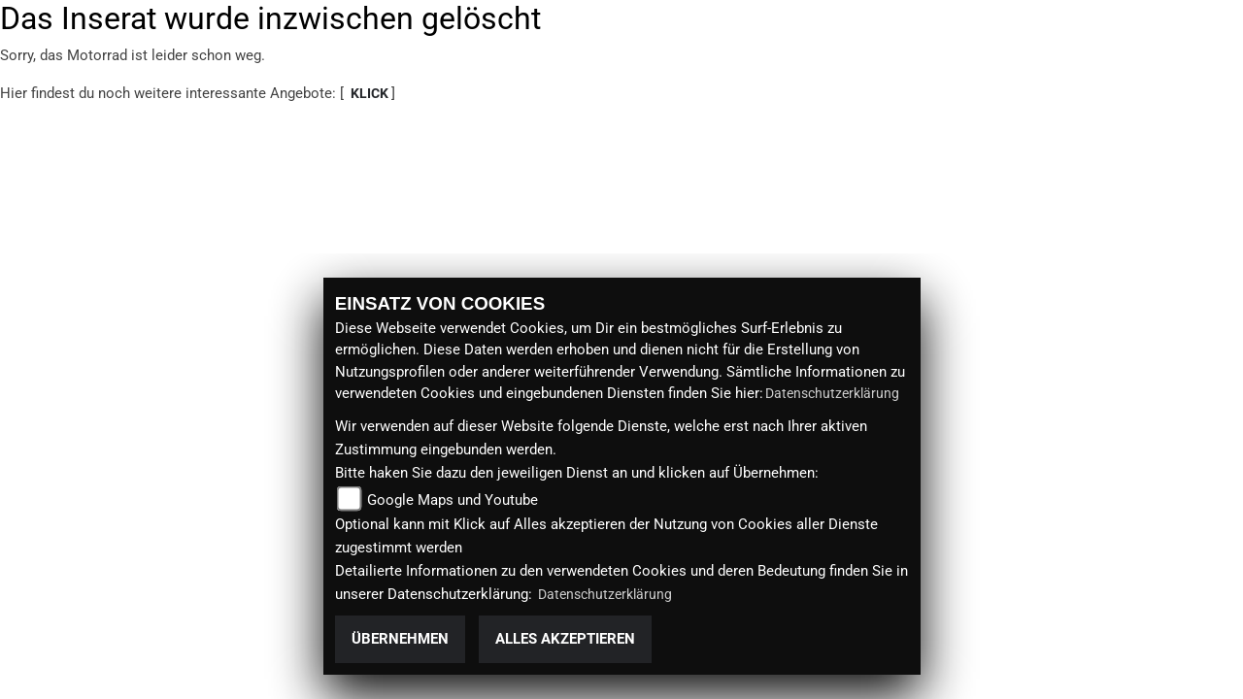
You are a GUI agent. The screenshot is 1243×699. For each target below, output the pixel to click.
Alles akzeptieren (565, 639)
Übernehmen (400, 639)
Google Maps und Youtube (452, 500)
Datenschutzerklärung (832, 393)
